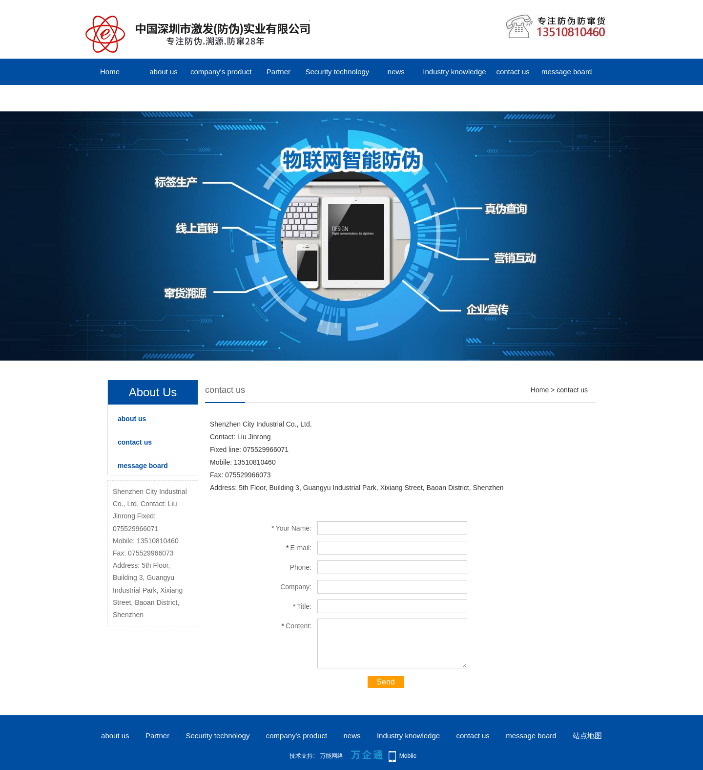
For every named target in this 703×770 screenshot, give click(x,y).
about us (163, 71)
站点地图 (587, 735)
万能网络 (331, 755)
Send (385, 682)
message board (566, 71)
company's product (220, 71)
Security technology (337, 71)
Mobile (407, 755)
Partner (278, 71)
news (396, 71)
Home (110, 71)
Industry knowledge (454, 71)
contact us (512, 71)
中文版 (110, 98)
